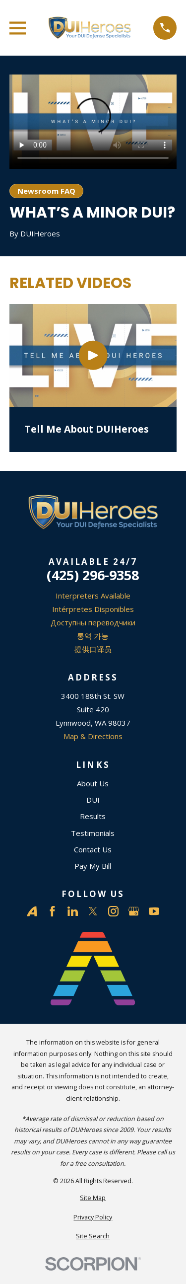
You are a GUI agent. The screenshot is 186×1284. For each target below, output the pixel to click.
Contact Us (93, 849)
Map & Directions (93, 736)
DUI (93, 800)
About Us (93, 783)
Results (93, 816)
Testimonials (93, 833)
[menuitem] (93, 1198)
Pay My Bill (92, 866)
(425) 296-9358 (93, 575)
